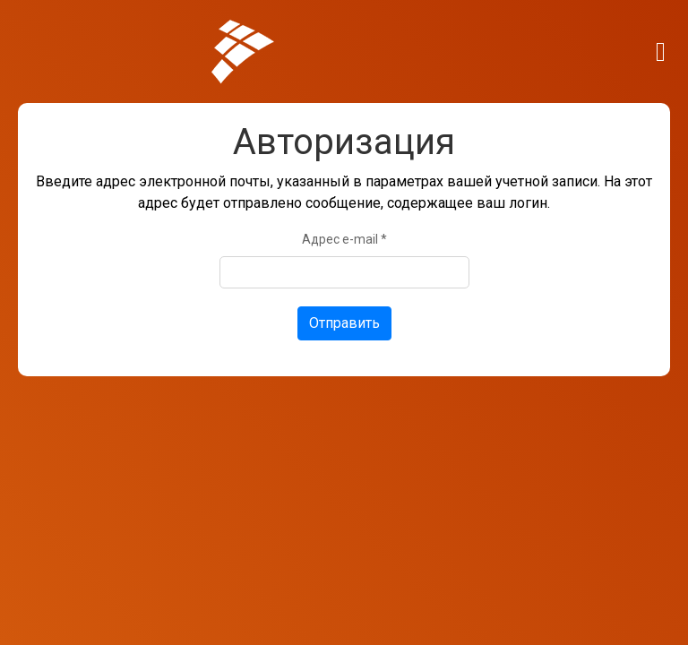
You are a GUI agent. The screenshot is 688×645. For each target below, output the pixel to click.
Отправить (344, 322)
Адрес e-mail (344, 239)
